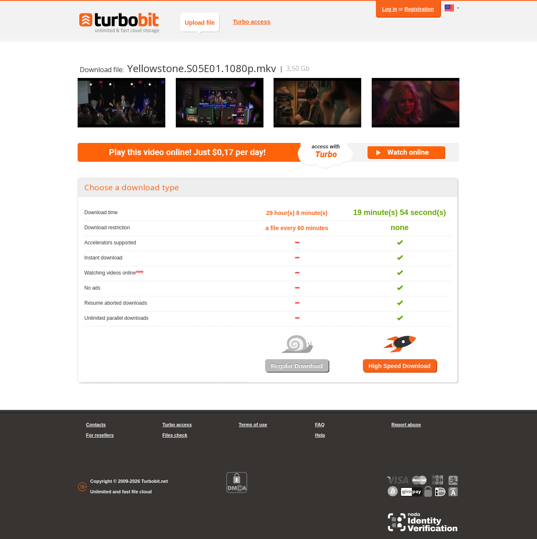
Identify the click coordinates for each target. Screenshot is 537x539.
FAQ (320, 424)
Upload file (200, 25)
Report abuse (406, 424)
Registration (419, 9)
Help (320, 435)
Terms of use (253, 424)
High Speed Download (400, 366)
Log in (389, 9)
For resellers (100, 435)
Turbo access (251, 21)
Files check (174, 435)
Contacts (96, 424)
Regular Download (297, 366)
